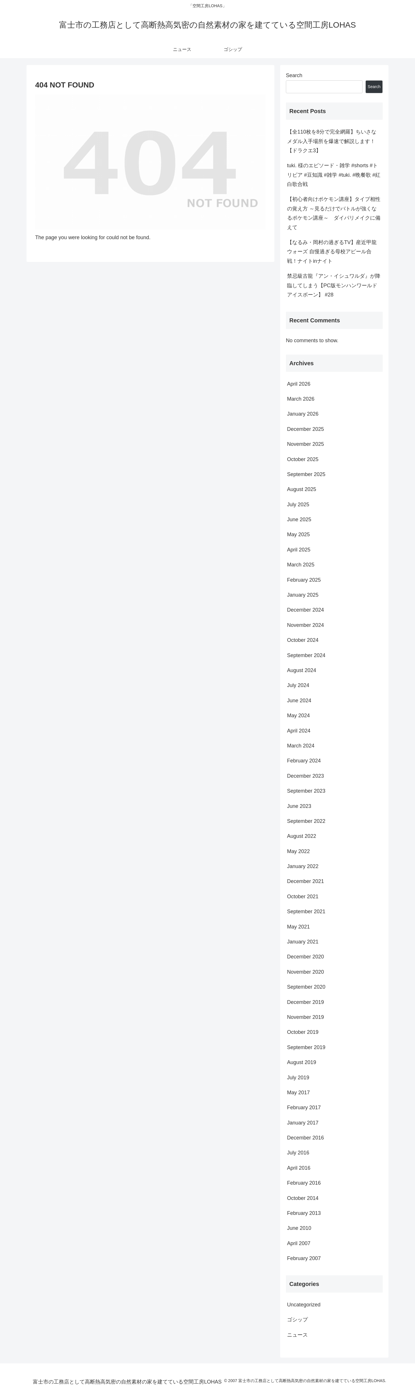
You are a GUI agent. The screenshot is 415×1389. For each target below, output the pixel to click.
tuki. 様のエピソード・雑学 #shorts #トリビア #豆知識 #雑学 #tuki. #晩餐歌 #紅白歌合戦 (333, 175)
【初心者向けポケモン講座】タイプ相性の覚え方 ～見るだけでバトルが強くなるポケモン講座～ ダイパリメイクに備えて (333, 213)
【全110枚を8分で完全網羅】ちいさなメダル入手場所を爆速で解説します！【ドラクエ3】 (331, 141)
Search (294, 75)
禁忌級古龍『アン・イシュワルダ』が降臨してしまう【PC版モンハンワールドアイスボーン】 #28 (333, 285)
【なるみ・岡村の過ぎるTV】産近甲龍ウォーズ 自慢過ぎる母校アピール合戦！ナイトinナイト (332, 251)
